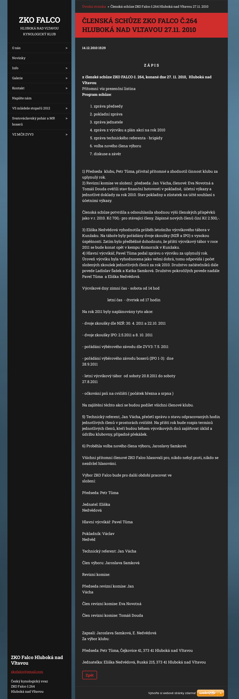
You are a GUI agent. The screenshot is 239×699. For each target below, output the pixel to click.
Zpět (90, 675)
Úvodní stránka (94, 6)
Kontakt (18, 88)
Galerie (17, 78)
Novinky (18, 58)
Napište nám (22, 98)
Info (15, 68)
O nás (16, 48)
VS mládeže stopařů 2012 (31, 108)
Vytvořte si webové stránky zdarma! (172, 693)
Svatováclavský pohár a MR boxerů (33, 121)
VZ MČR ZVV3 (23, 134)
